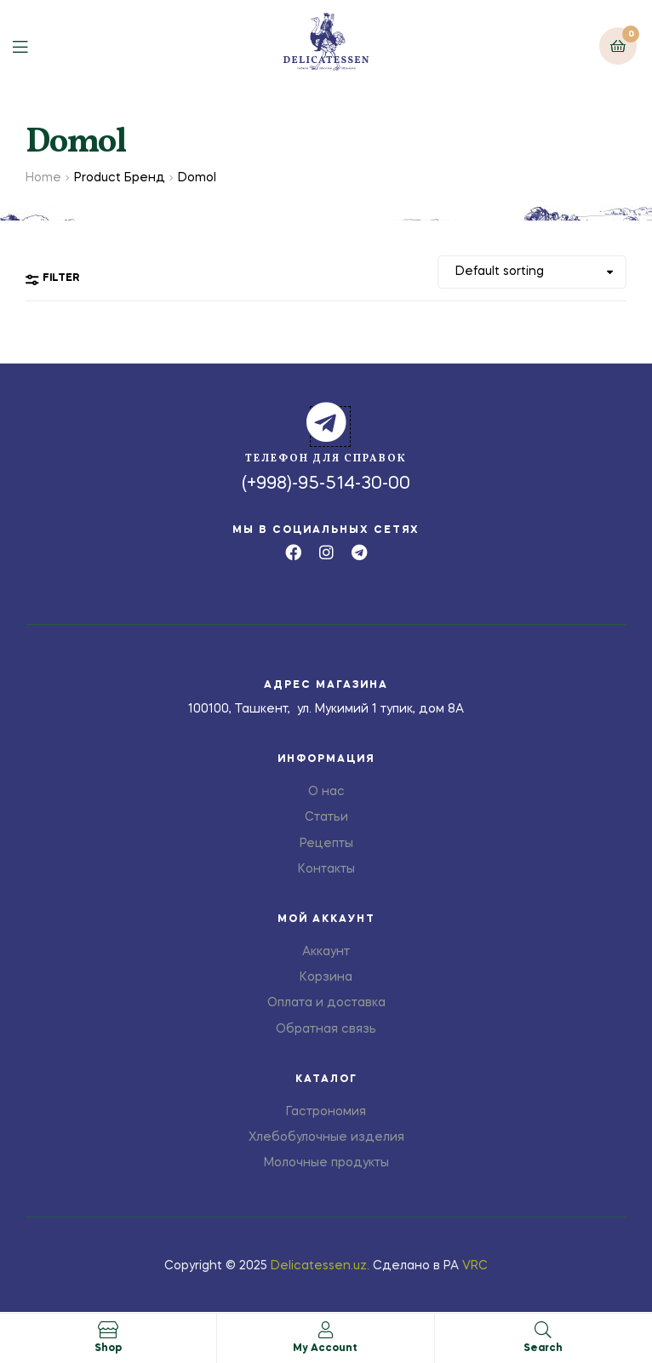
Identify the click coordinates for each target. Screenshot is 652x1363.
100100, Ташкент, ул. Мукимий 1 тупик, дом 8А (326, 709)
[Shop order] (532, 272)
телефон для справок (326, 459)
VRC (475, 1266)
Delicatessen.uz (319, 1266)
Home (43, 178)
